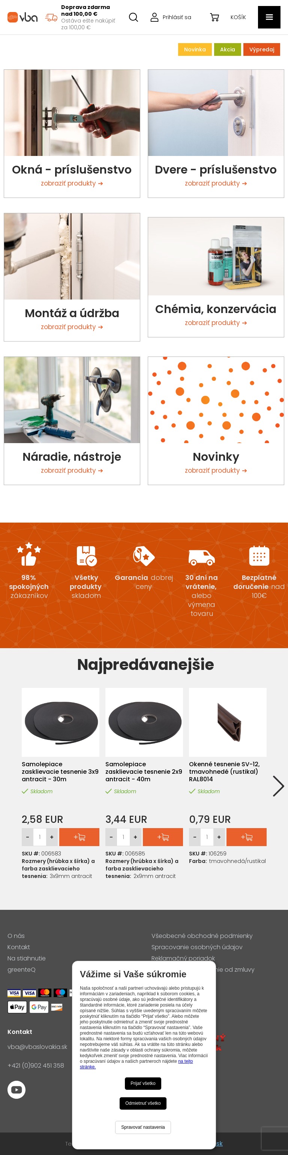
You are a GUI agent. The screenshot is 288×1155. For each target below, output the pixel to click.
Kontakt (19, 947)
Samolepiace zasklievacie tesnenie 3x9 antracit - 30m (60, 772)
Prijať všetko (143, 1083)
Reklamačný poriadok (183, 958)
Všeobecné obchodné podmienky (202, 936)
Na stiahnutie (27, 958)
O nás (16, 936)
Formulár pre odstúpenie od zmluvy (203, 970)
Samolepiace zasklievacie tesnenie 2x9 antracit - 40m (143, 772)
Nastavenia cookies (180, 981)
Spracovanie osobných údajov (197, 947)
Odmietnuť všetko (143, 1103)
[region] (79, 17)
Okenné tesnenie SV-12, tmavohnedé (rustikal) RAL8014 (224, 772)
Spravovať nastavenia (143, 1127)
